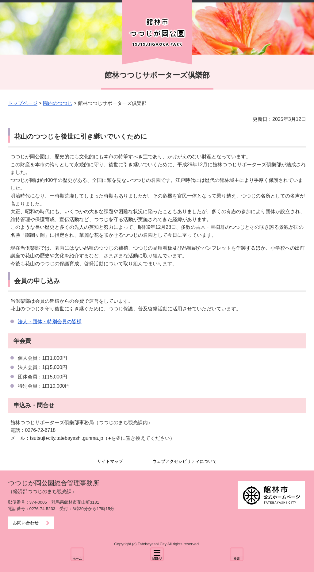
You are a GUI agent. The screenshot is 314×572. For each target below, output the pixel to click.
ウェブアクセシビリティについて (184, 461)
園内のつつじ (57, 103)
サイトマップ (110, 461)
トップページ (22, 103)
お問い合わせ (26, 522)
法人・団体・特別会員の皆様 (50, 321)
